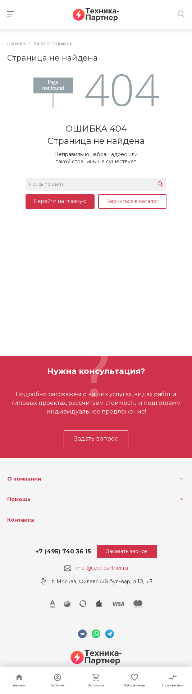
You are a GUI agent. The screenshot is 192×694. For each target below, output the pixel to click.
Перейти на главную (60, 201)
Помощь (19, 499)
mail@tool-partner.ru (102, 568)
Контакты (21, 520)
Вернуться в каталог (132, 201)
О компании (24, 479)
